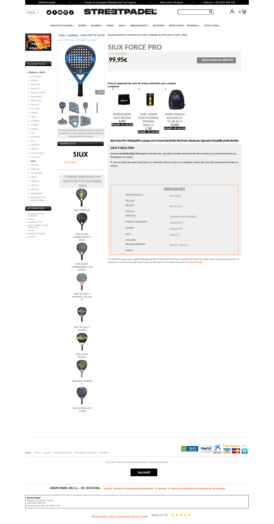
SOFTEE (33, 165)
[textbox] (32, 12)
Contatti (31, 230)
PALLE (123, 25)
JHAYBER (34, 121)
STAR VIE (33, 169)
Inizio (62, 35)
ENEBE (32, 113)
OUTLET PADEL (212, 25)
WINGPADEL (35, 193)
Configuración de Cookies (210, 488)
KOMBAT (33, 125)
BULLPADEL (35, 97)
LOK (31, 133)
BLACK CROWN (36, 93)
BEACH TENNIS (176, 25)
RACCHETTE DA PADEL (62, 25)
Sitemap (31, 237)
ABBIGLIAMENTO (139, 25)
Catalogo (73, 35)
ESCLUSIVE (35, 76)
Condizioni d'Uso (35, 222)
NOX (31, 141)
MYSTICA (33, 137)
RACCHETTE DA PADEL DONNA (37, 198)
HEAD (32, 117)
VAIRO (32, 177)
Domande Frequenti (36, 233)
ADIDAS (33, 80)
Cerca (37, 452)
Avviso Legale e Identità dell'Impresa (38, 226)
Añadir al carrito (122, 124)
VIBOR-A (33, 185)
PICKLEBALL (193, 25)
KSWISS (33, 129)
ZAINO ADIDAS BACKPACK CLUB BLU (175, 118)
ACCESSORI (159, 25)
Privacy (31, 219)
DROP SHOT (35, 101)
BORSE (111, 25)
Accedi (47, 452)
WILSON (33, 189)
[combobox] (32, 12)
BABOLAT (34, 89)
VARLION (33, 181)
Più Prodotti (70, 162)
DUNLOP (33, 105)
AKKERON (34, 84)
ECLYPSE (34, 109)
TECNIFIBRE (35, 173)
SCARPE (83, 25)
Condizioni (147, 488)
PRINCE (33, 149)
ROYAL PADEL (36, 153)
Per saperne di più (194, 262)
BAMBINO (97, 25)
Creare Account (62, 452)
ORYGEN (33, 145)
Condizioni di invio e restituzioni (36, 215)
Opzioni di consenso (182, 488)
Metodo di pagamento (128, 488)
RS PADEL (34, 157)
